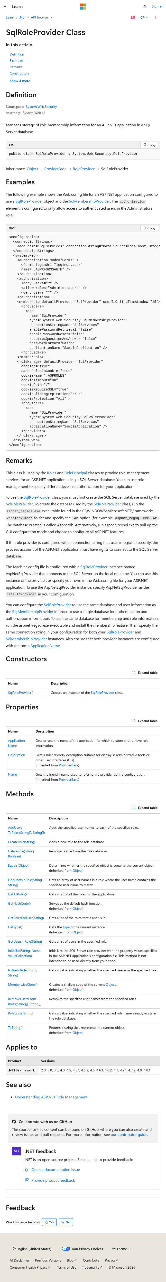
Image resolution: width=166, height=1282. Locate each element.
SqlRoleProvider (29, 201)
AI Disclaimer (19, 1260)
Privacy (110, 1260)
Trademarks (90, 1267)
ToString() (15, 1027)
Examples (16, 60)
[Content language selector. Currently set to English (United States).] (32, 1249)
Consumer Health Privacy (28, 1267)
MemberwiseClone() (22, 984)
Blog (70, 1260)
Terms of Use (66, 1267)
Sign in (157, 6)
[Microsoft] (83, 6)
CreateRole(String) (21, 841)
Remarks (16, 67)
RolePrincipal (76, 472)
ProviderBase (55, 168)
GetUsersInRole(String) (25, 941)
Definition (17, 54)
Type (66, 927)
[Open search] (145, 6)
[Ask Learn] (133, 17)
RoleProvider (84, 168)
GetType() (15, 927)
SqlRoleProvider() (20, 692)
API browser (40, 17)
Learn (10, 17)
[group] (83, 341)
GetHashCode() (19, 903)
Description (16, 754)
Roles (51, 472)
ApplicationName (45, 645)
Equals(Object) (18, 865)
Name (12, 774)
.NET (22, 17)
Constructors (19, 73)
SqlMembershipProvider (89, 201)
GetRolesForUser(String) (26, 917)
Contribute (91, 1260)
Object (32, 168)
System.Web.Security (41, 106)
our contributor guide (129, 1134)
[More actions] (156, 17)
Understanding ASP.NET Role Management (51, 1096)
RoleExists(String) (20, 1013)
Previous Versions (48, 1260)
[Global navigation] (5, 6)
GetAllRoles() (17, 894)
